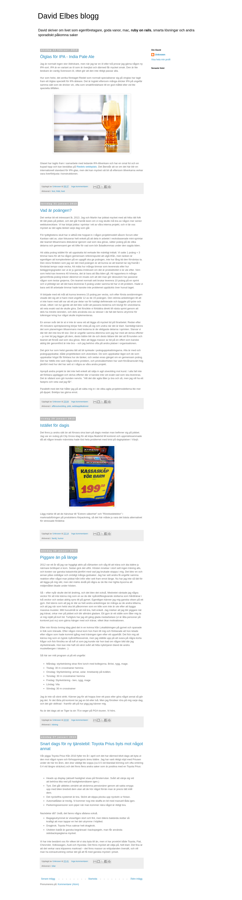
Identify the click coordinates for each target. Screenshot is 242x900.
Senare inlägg (48, 879)
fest (53, 191)
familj (54, 538)
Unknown (160, 54)
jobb (69, 406)
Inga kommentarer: (80, 186)
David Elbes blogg (68, 16)
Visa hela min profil (160, 59)
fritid (58, 191)
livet (63, 191)
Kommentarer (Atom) (68, 884)
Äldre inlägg (136, 879)
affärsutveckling (59, 406)
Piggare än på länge (58, 557)
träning (55, 724)
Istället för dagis (54, 425)
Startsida (92, 879)
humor (61, 538)
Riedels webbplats (87, 166)
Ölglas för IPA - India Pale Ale (67, 56)
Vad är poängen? (56, 210)
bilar (54, 866)
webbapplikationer (80, 406)
